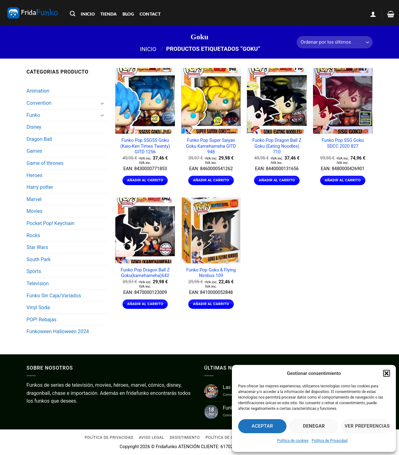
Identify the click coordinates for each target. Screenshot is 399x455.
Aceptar (262, 426)
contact (150, 14)
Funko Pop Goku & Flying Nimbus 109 (211, 273)
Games (34, 151)
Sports (33, 271)
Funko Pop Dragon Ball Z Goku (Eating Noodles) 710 (276, 146)
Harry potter (39, 187)
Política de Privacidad (330, 440)
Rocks (33, 235)
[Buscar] (72, 13)
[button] (386, 373)
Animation (37, 91)
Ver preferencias (367, 426)
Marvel (33, 199)
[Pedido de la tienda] (335, 42)
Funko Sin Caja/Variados (53, 296)
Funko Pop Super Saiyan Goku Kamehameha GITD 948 (211, 146)
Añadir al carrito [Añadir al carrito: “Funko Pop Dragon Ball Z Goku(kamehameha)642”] (145, 304)
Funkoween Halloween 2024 (57, 331)
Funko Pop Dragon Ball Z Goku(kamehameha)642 (145, 273)
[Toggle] (102, 103)
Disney (33, 127)
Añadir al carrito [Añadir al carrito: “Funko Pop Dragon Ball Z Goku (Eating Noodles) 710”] (277, 180)
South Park (38, 259)
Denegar (314, 426)
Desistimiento (185, 438)
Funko (33, 115)
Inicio (148, 49)
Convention (38, 103)
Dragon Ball (39, 139)
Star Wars (37, 247)
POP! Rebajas (41, 320)
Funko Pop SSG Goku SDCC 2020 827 (343, 143)
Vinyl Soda (38, 307)
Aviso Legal (151, 438)
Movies (34, 211)
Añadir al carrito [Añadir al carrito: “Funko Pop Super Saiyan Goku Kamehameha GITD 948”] (211, 180)
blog (128, 14)
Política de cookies (293, 440)
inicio (88, 14)
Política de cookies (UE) (231, 438)
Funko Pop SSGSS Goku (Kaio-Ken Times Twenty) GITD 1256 (145, 146)
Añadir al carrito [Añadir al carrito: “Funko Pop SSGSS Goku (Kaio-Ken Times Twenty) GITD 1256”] (145, 180)
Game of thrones (45, 163)
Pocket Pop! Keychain (50, 223)
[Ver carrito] (390, 14)
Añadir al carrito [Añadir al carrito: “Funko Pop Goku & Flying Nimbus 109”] (211, 304)
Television (37, 283)
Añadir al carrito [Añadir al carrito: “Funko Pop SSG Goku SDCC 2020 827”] (343, 180)
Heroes (34, 175)
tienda (108, 14)
